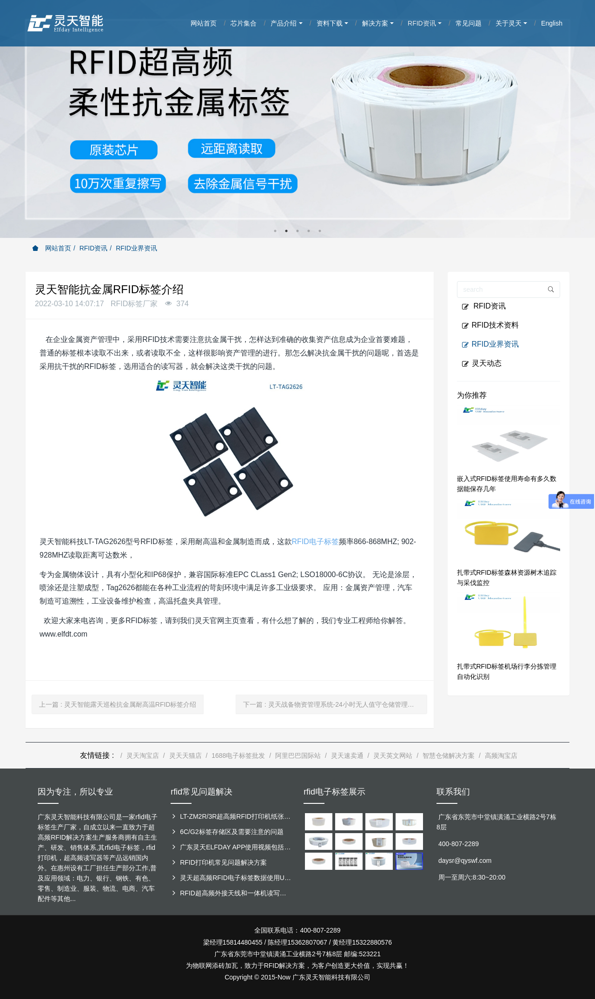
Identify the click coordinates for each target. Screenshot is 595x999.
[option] (297, 119)
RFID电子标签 (315, 542)
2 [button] (286, 231)
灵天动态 (482, 363)
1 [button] (275, 231)
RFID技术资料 (490, 325)
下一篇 (332, 704)
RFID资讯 (93, 248)
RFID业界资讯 (136, 248)
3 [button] (297, 231)
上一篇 (117, 704)
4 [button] (308, 231)
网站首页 (51, 248)
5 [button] (319, 231)
